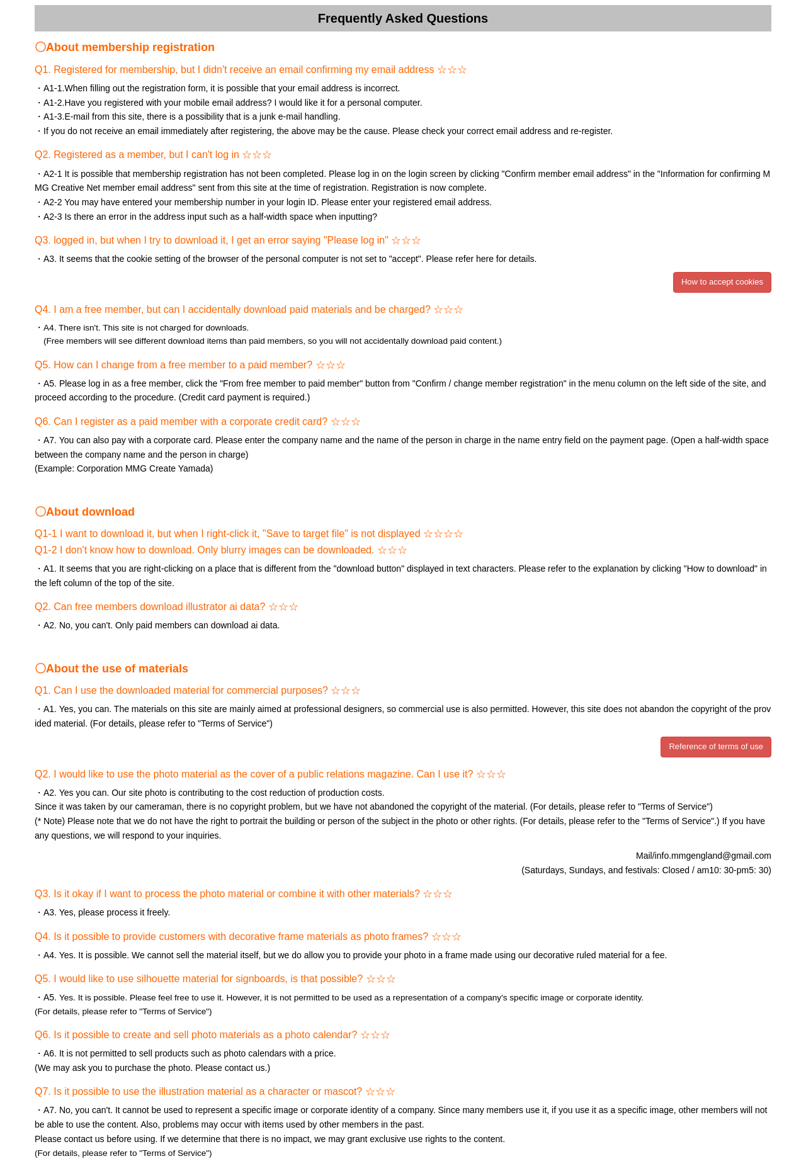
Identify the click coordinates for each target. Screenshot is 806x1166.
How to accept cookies (722, 281)
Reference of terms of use (716, 746)
